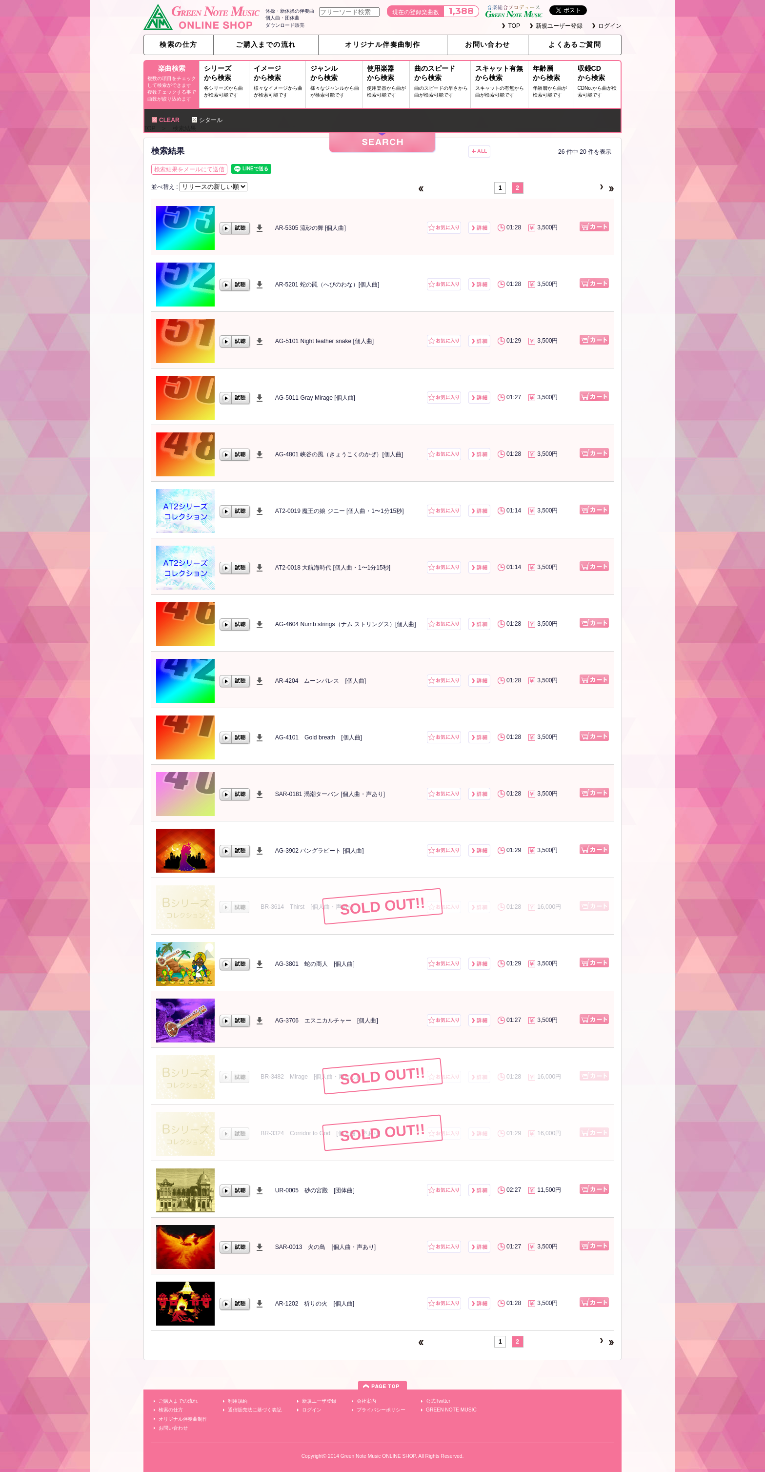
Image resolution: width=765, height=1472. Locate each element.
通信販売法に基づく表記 (255, 1409)
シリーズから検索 (225, 82)
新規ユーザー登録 (559, 25)
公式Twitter (438, 1401)
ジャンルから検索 (335, 82)
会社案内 (366, 1401)
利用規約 (237, 1401)
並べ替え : (165, 187)
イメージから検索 (279, 82)
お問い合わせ (487, 44)
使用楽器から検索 (387, 82)
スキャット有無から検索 (501, 82)
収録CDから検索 (598, 82)
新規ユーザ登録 (319, 1401)
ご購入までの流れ (266, 44)
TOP (514, 25)
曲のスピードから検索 (441, 82)
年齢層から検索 (552, 82)
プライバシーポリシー (381, 1409)
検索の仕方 (178, 44)
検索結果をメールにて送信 (189, 169)
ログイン (610, 25)
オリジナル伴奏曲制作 (382, 44)
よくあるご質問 (574, 44)
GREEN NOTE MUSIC (451, 1409)
